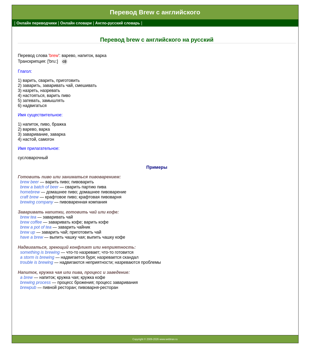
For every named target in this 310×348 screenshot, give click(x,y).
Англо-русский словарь (117, 23)
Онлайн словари (76, 23)
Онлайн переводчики (36, 23)
